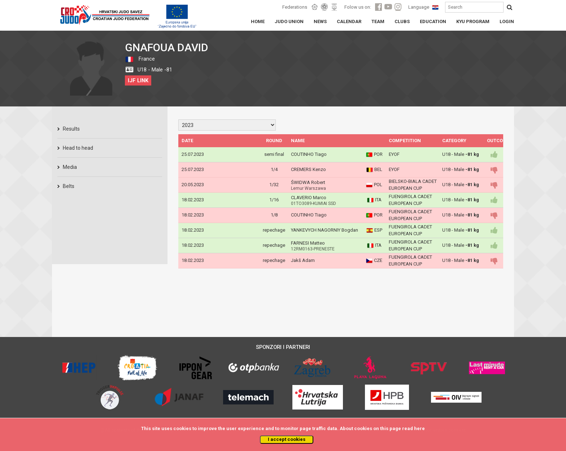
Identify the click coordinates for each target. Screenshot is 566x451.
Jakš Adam (303, 260)
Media (70, 167)
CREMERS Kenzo (308, 169)
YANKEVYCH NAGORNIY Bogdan (324, 230)
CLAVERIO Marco (308, 197)
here (419, 428)
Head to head (78, 148)
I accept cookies (286, 439)
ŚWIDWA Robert (308, 182)
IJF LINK (138, 80)
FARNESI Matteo (308, 243)
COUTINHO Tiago (309, 154)
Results (71, 129)
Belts (68, 186)
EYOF (394, 154)
